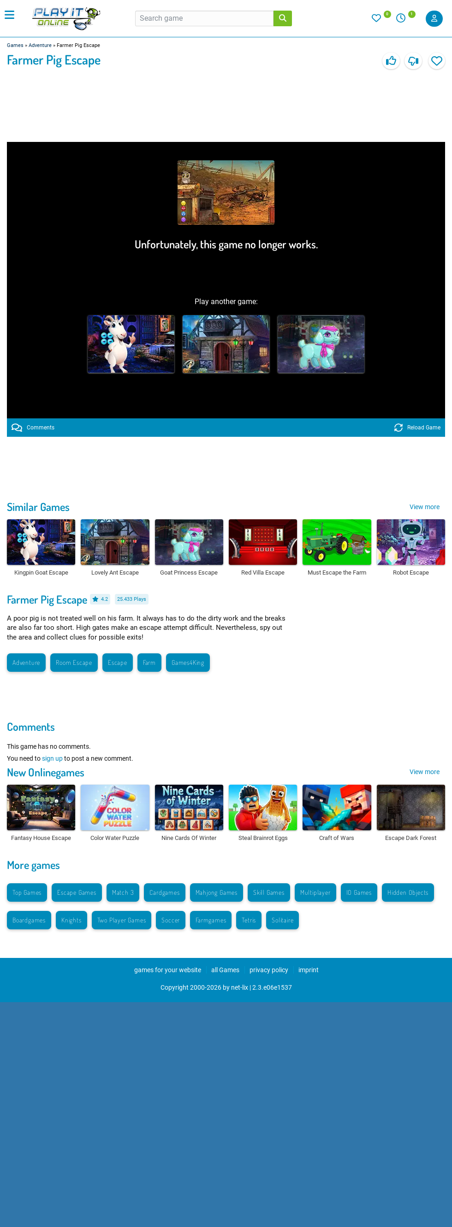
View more (425, 507)
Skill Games (269, 892)
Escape (117, 662)
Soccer (170, 920)
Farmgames (211, 920)
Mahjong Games (217, 892)
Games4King (188, 662)
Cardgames (164, 892)
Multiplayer (315, 892)
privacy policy (269, 970)
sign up (52, 758)
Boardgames (29, 920)
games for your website (167, 970)
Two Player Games (121, 920)
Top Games (27, 892)
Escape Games (76, 892)
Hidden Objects (407, 892)
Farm (149, 662)
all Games (225, 970)
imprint (308, 970)
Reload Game (417, 427)
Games (15, 45)
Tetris (249, 920)
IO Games (359, 892)
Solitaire (282, 920)
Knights (71, 920)
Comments (33, 427)
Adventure (40, 45)
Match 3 (123, 892)
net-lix (239, 987)
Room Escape (74, 662)
